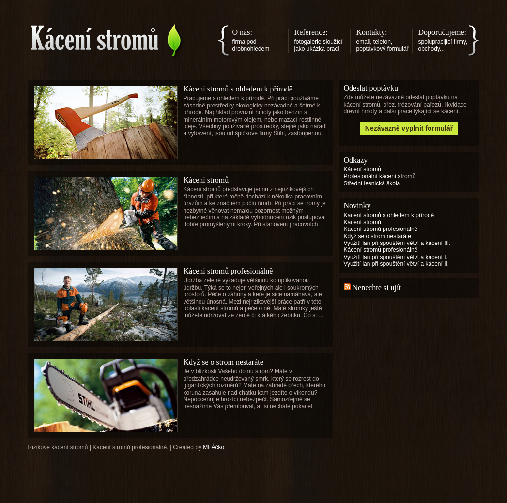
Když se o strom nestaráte (223, 362)
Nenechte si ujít (377, 287)
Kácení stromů (206, 180)
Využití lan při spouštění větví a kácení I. (395, 257)
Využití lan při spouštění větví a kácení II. (396, 263)
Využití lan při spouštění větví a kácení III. (397, 243)
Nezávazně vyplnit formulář (409, 128)
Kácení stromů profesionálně (228, 271)
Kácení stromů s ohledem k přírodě (238, 89)
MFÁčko (213, 447)
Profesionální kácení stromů (380, 176)
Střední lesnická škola (372, 183)
